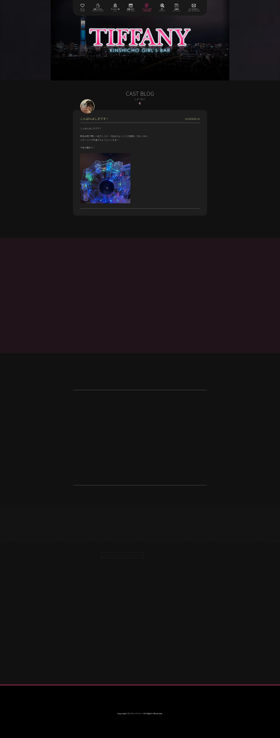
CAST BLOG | (121, 555)
